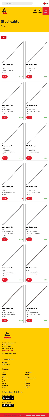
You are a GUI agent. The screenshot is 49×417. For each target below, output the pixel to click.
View (4, 77)
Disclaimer (29, 415)
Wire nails (5, 378)
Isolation (27, 385)
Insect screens (29, 380)
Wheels (4, 387)
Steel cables (28, 372)
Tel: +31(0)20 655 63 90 (9, 354)
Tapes (3, 372)
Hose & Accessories (30, 378)
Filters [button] (3, 37)
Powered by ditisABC (40, 415)
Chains (27, 374)
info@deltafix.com (7, 350)
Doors (26, 382)
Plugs (3, 380)
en (45, 3)
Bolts (3, 376)
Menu (45, 11)
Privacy (33, 415)
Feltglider (27, 383)
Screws (4, 374)
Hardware (5, 385)
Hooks (4, 383)
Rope (26, 376)
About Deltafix (6, 364)
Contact (4, 362)
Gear (3, 382)
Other (26, 387)
